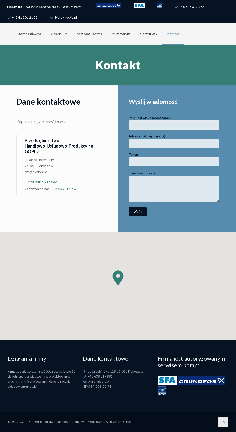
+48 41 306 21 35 (25, 17)
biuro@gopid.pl (65, 17)
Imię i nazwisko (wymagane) (174, 123)
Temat (174, 159)
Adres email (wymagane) (174, 141)
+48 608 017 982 (191, 7)
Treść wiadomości (174, 186)
